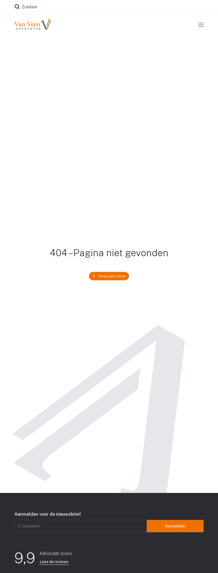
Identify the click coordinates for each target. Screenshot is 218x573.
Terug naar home (112, 276)
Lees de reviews (54, 562)
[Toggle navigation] (201, 24)
